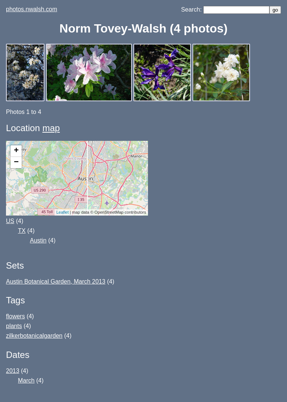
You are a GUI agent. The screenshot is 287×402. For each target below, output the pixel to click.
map (51, 128)
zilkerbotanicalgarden (34, 336)
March (26, 380)
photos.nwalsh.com (31, 9)
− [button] (16, 162)
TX (21, 231)
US (10, 221)
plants (14, 326)
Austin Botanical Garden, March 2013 (55, 281)
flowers (15, 316)
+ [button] (16, 151)
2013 (12, 371)
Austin (38, 240)
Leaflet (62, 212)
